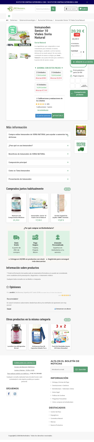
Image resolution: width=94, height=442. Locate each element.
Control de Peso (56, 412)
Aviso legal (56, 392)
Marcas (53, 422)
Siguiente (29, 56)
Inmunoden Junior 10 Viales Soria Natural (38, 216)
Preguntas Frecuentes (59, 399)
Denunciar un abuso (62, 309)
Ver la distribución (42, 110)
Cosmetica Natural (57, 418)
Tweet (9, 309)
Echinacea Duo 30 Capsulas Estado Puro (38, 347)
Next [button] (69, 189)
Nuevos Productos (57, 425)
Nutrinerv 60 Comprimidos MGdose (16, 216)
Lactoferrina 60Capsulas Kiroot (16, 347)
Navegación (9, 16)
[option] (16, 208)
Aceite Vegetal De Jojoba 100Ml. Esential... (61, 216)
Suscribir (81, 369)
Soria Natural (40, 43)
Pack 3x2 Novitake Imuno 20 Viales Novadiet (61, 347)
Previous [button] (65, 189)
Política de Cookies (58, 395)
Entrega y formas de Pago (60, 382)
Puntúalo (58, 116)
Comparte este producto (78, 93)
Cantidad (74, 51)
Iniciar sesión (71, 9)
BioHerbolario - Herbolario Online (63, 389)
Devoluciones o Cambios (60, 385)
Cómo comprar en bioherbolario (62, 402)
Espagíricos (54, 415)
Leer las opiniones (43, 115)
